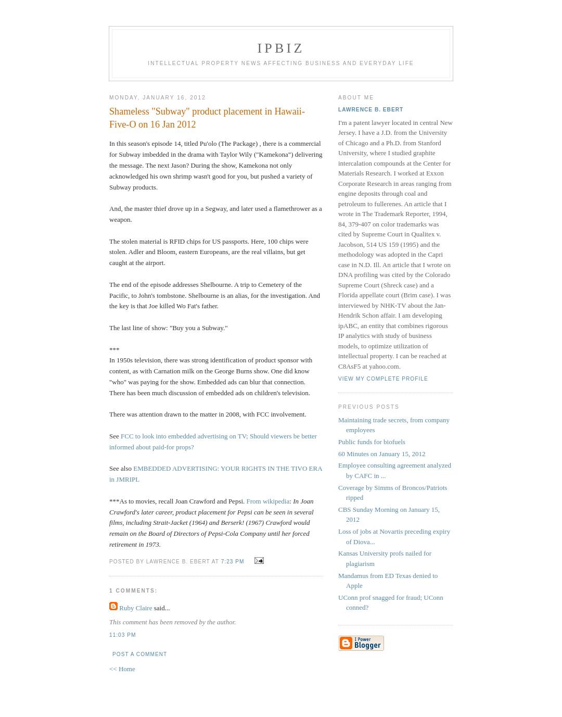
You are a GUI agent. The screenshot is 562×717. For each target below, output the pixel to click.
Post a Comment (139, 654)
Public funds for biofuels (371, 442)
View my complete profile (383, 379)
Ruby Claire (135, 608)
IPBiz (281, 48)
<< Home (122, 669)
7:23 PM (233, 561)
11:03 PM (122, 635)
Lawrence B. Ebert (370, 109)
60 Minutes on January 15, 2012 (382, 454)
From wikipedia (268, 501)
